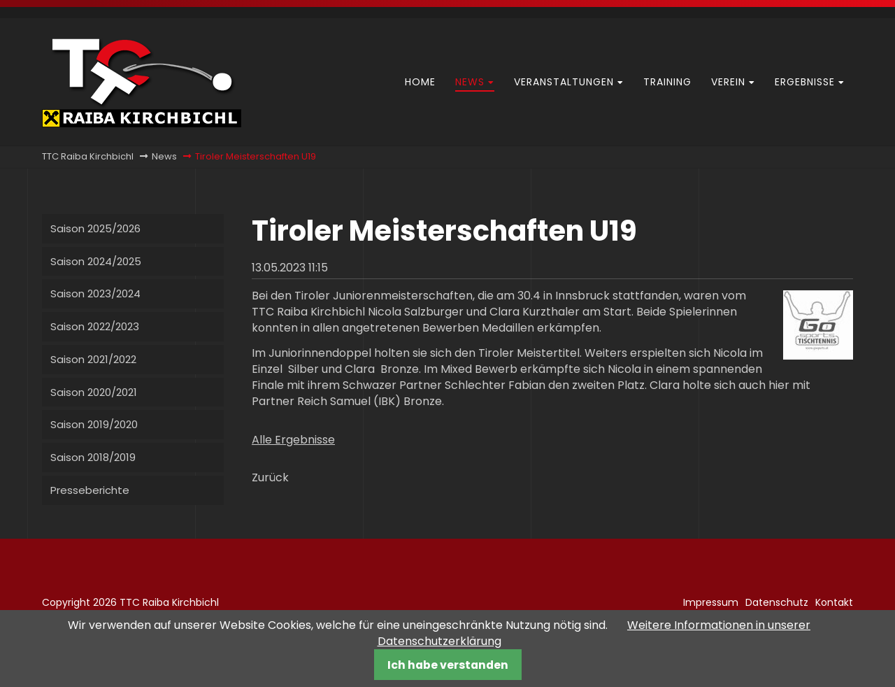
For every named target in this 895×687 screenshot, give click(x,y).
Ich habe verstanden (447, 665)
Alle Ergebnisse (293, 440)
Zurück (270, 477)
